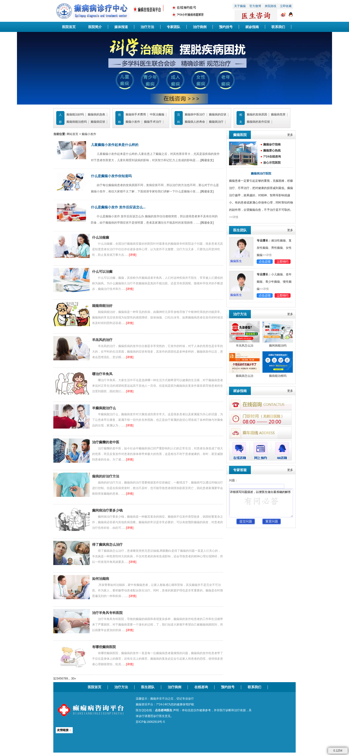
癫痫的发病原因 (257, 114)
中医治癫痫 (157, 114)
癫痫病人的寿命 (195, 121)
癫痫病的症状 (217, 114)
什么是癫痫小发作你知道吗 (111, 176)
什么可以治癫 (102, 271)
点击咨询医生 (163, 710)
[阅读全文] (207, 160)
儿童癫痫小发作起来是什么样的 (114, 145)
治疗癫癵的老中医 (105, 442)
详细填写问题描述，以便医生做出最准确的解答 (261, 503)
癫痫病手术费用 (136, 114)
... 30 (71, 678)
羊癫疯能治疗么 (104, 408)
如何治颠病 (100, 579)
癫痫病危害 (278, 114)
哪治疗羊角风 (102, 374)
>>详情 (233, 217)
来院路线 (270, 6)
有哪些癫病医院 (104, 647)
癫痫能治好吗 (75, 114)
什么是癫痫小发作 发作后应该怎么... (118, 207)
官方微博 (255, 6)
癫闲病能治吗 (277, 345)
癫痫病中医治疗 (195, 114)
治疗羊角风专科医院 (107, 613)
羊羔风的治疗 (102, 340)
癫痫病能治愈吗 (76, 121)
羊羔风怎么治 (244, 345)
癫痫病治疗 (216, 121)
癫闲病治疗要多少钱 (107, 510)
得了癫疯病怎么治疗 (107, 544)
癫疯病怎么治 (244, 376)
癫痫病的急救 (96, 114)
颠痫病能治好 (102, 306)
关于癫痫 (240, 6)
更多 (290, 134)
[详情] (132, 255)
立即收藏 (286, 6)
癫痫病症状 (98, 121)
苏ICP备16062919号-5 (150, 722)
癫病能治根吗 (277, 376)
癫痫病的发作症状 (258, 121)
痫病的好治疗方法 (105, 476)
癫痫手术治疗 (152, 121)
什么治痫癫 (100, 237)
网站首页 (72, 134)
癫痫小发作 (133, 121)
